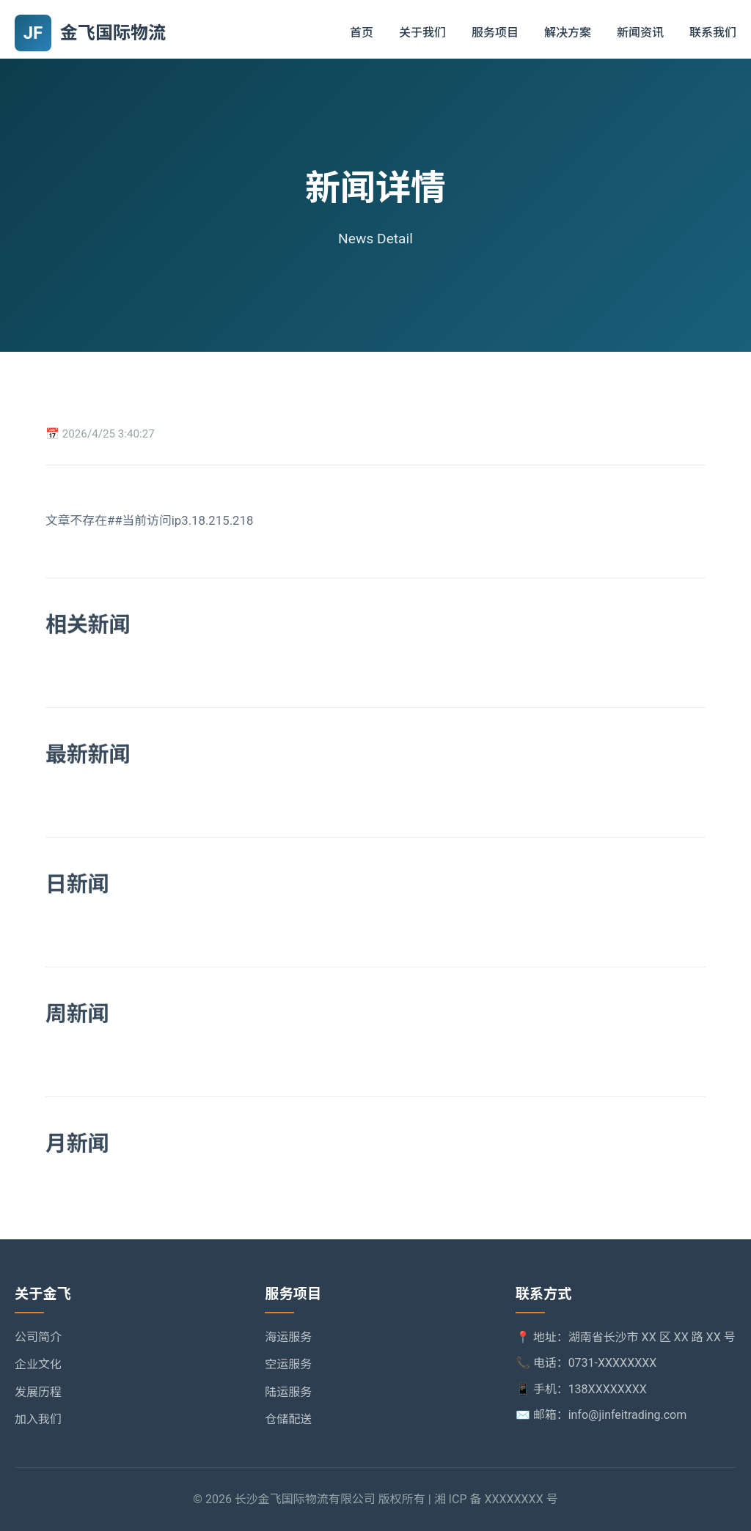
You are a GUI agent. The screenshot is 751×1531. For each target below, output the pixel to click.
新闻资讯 (640, 33)
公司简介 (38, 1337)
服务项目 (495, 33)
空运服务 (288, 1364)
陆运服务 (288, 1392)
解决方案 (567, 33)
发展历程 (38, 1392)
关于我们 (422, 33)
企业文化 (38, 1364)
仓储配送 (288, 1419)
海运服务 (288, 1337)
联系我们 (712, 33)
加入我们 (38, 1419)
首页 (361, 33)
